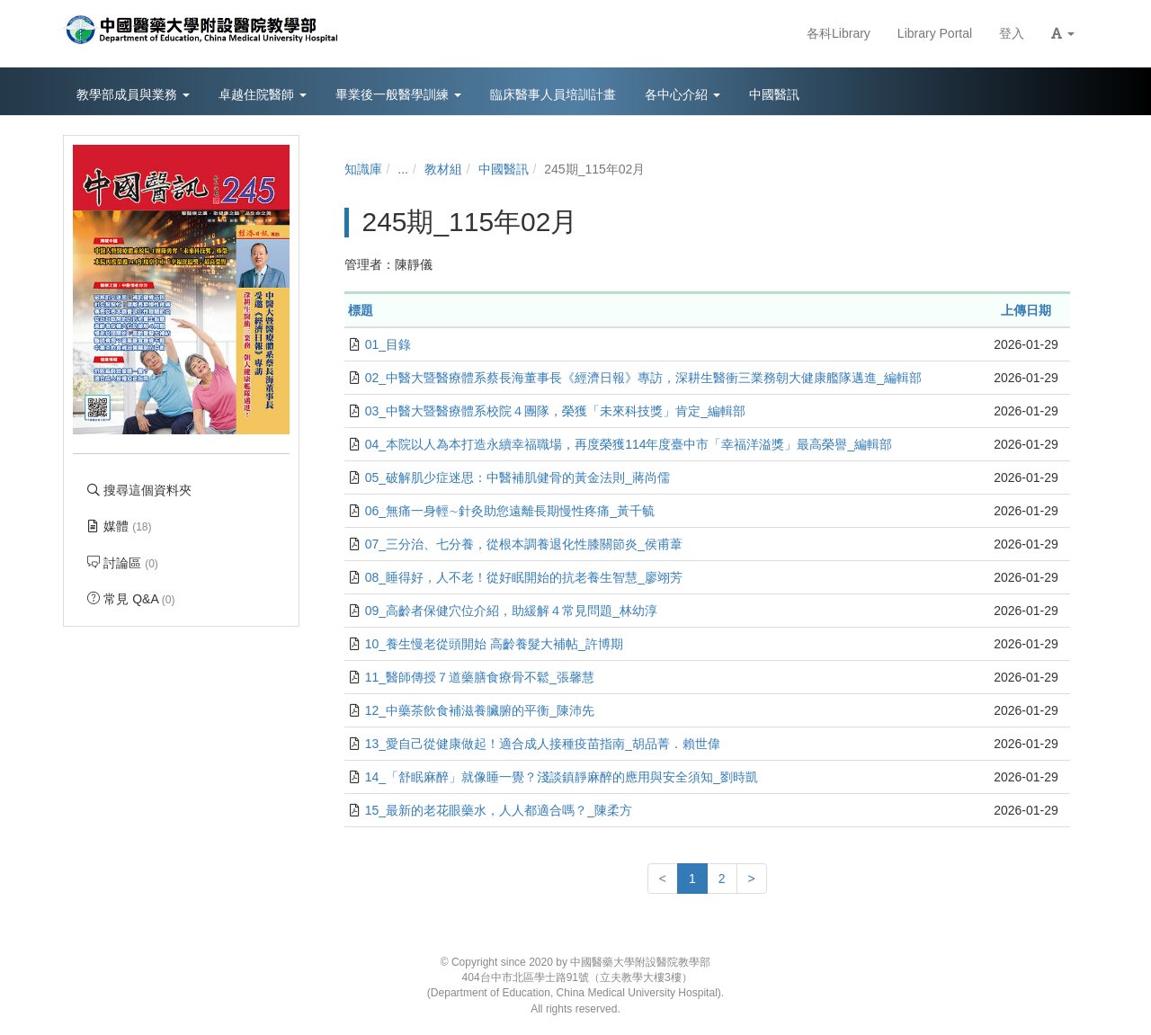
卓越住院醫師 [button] (263, 94)
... (402, 169)
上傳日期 (1026, 310)
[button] (1063, 33)
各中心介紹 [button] (682, 94)
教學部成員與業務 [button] (133, 94)
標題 (360, 310)
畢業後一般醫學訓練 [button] (398, 94)
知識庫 (363, 169)
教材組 (443, 169)
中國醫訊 (503, 169)
